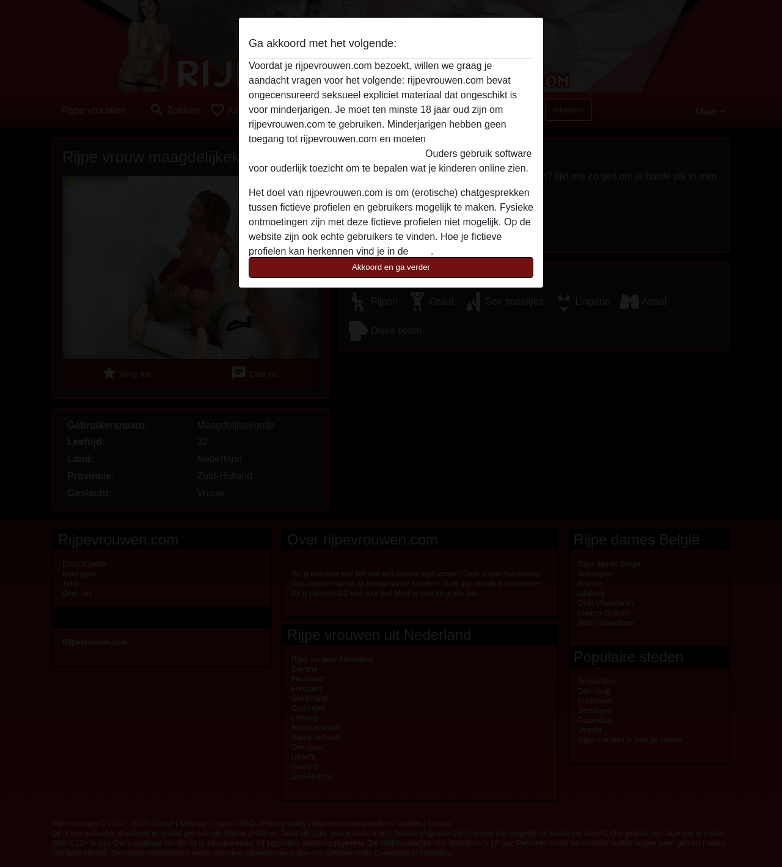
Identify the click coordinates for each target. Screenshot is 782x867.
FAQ (421, 251)
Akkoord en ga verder (391, 267)
